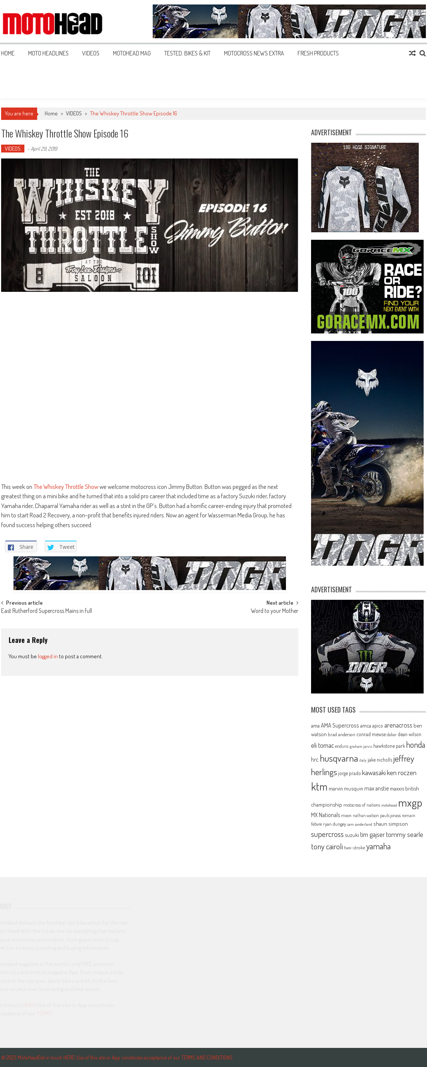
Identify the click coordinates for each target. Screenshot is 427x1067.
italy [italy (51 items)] (363, 760)
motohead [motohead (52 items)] (389, 805)
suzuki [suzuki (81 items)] (352, 834)
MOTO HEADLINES (48, 53)
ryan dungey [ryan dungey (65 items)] (334, 824)
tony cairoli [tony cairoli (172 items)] (327, 846)
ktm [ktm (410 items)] (319, 786)
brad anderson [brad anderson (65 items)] (341, 734)
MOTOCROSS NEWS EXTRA (254, 53)
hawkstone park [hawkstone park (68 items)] (389, 746)
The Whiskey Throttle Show (65, 486)
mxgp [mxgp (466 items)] (410, 802)
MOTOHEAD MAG (132, 53)
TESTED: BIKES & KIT (187, 53)
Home (8, 53)
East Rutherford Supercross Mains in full (46, 611)
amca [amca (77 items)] (365, 725)
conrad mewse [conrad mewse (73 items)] (371, 734)
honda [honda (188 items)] (415, 745)
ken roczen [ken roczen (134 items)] (401, 772)
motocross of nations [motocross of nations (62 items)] (361, 805)
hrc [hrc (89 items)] (315, 759)
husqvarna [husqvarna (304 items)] (339, 758)
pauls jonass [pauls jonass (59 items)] (390, 815)
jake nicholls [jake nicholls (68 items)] (380, 759)
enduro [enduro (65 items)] (342, 746)
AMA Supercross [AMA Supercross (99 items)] (340, 725)
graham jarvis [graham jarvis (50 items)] (361, 746)
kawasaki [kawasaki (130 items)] (374, 772)
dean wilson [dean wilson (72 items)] (409, 734)
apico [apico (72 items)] (377, 725)
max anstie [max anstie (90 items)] (376, 788)
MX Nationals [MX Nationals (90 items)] (325, 815)
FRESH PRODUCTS (318, 53)
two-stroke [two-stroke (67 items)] (354, 847)
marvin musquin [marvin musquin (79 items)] (346, 788)
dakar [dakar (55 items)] (392, 734)
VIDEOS (90, 53)
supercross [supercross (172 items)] (327, 834)
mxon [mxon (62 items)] (346, 815)
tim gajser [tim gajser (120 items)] (372, 834)
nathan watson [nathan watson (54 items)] (366, 815)
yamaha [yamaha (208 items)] (378, 846)
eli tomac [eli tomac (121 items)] (322, 745)
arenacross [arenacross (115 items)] (398, 725)
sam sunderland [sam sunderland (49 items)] (359, 824)
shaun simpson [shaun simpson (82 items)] (390, 823)
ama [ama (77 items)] (315, 725)
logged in (48, 656)
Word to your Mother (274, 611)
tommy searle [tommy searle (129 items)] (404, 834)
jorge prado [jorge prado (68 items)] (349, 773)
